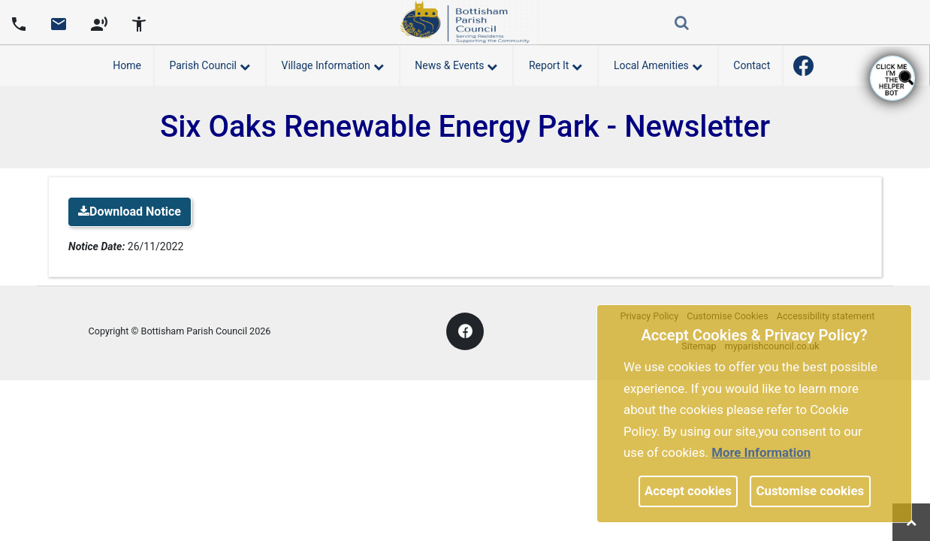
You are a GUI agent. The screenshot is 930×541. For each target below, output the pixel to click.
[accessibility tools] (139, 22)
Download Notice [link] (129, 211)
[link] (59, 29)
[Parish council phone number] (19, 22)
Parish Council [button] (209, 63)
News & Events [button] (456, 63)
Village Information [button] (333, 63)
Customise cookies (810, 490)
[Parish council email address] (58, 22)
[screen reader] (99, 22)
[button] (683, 24)
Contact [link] (751, 65)
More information (761, 452)
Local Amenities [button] (658, 63)
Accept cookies (688, 490)
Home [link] (127, 65)
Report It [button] (555, 63)
